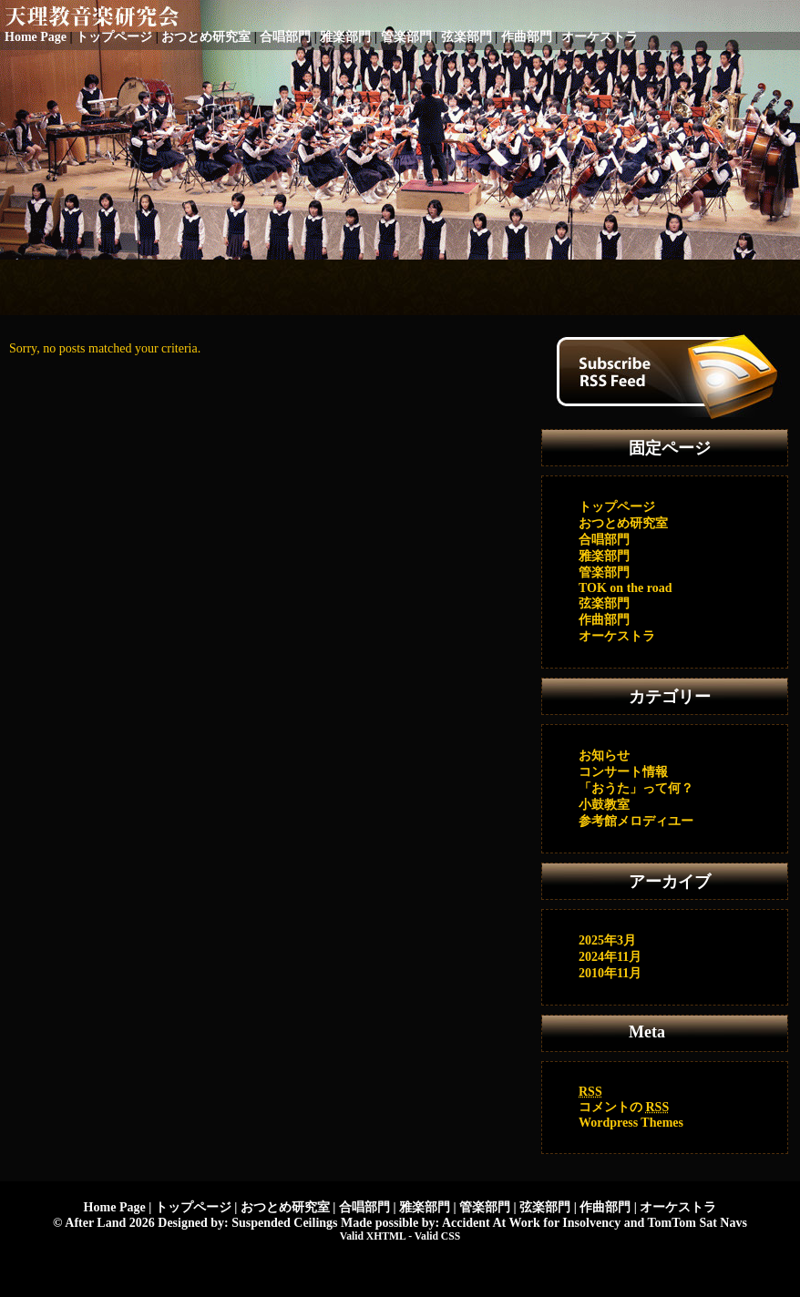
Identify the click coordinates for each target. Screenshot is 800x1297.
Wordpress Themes (631, 1122)
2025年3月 (607, 940)
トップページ (114, 37)
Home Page (36, 37)
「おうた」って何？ (636, 788)
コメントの (624, 1107)
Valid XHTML (372, 1236)
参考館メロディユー (636, 821)
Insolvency (591, 1223)
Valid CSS (437, 1236)
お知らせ (604, 755)
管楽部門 (406, 37)
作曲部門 (526, 37)
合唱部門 (285, 37)
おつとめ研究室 (206, 37)
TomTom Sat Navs (696, 1223)
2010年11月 (610, 973)
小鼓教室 (604, 805)
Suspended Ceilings (284, 1223)
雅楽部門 (345, 37)
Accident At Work (491, 1223)
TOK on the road (625, 588)
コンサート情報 (623, 772)
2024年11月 (610, 957)
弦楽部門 (466, 37)
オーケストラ (599, 37)
